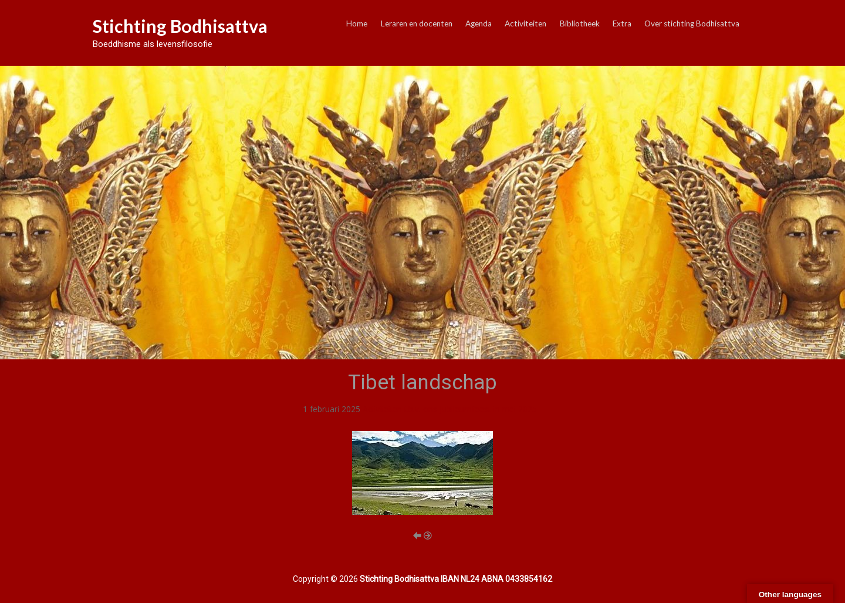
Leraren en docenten (416, 23)
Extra (622, 23)
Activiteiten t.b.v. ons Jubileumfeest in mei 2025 (450, 409)
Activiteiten (525, 23)
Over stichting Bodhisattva (691, 23)
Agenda (478, 23)
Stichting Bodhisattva (180, 25)
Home (356, 23)
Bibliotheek (580, 23)
